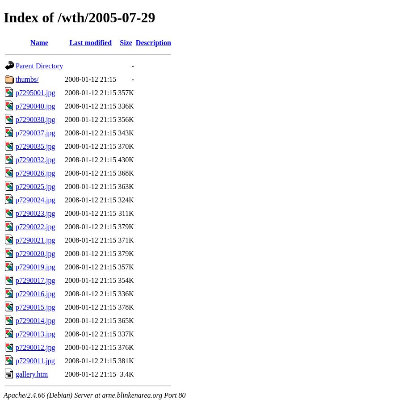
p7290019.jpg (35, 267)
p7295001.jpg (35, 93)
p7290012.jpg (35, 347)
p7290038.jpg (35, 119)
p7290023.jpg (35, 213)
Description (153, 42)
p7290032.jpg (35, 160)
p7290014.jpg (35, 320)
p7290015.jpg (35, 307)
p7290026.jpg (35, 173)
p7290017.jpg (35, 280)
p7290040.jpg (35, 106)
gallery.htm (32, 374)
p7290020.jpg (35, 253)
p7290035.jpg (35, 146)
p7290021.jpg (35, 240)
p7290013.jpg (35, 334)
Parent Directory (39, 66)
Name (39, 42)
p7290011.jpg (35, 361)
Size (126, 42)
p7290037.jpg (35, 133)
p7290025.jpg (35, 186)
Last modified (90, 42)
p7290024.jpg (35, 200)
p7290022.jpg (35, 227)
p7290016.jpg (35, 294)
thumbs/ (27, 79)
